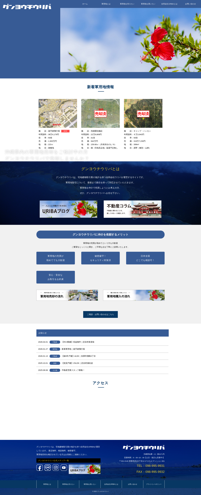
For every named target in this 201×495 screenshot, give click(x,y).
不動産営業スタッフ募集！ (73, 370)
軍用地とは (106, 4)
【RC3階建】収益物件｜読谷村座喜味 (78, 342)
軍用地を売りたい (127, 4)
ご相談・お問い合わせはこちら (100, 314)
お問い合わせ (190, 4)
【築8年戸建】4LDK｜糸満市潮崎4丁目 (79, 356)
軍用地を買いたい (148, 4)
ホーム (85, 4)
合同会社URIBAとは (169, 4)
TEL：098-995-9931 (151, 465)
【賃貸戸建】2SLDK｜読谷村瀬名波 (77, 363)
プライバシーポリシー (154, 484)
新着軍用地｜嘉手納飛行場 (73, 349)
